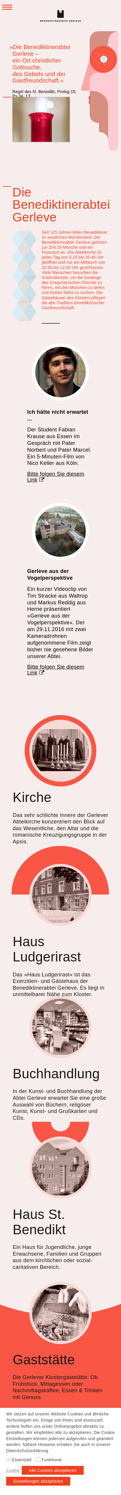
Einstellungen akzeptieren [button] (38, 1481)
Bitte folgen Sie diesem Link (55, 477)
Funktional (52, 1459)
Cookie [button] (13, 1470)
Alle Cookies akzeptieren (53, 1470)
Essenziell (21, 1459)
